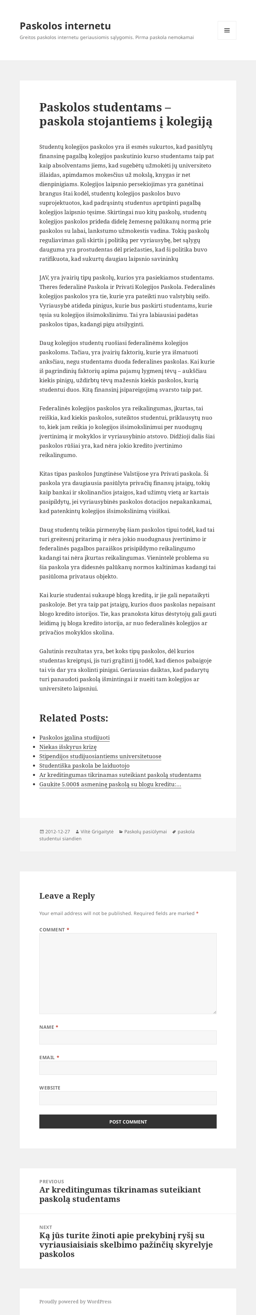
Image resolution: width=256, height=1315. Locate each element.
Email (49, 1057)
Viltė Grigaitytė (97, 831)
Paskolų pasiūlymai (145, 831)
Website (50, 1087)
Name (48, 1027)
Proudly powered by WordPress (75, 1301)
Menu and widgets (227, 39)
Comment (54, 929)
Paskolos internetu (65, 25)
